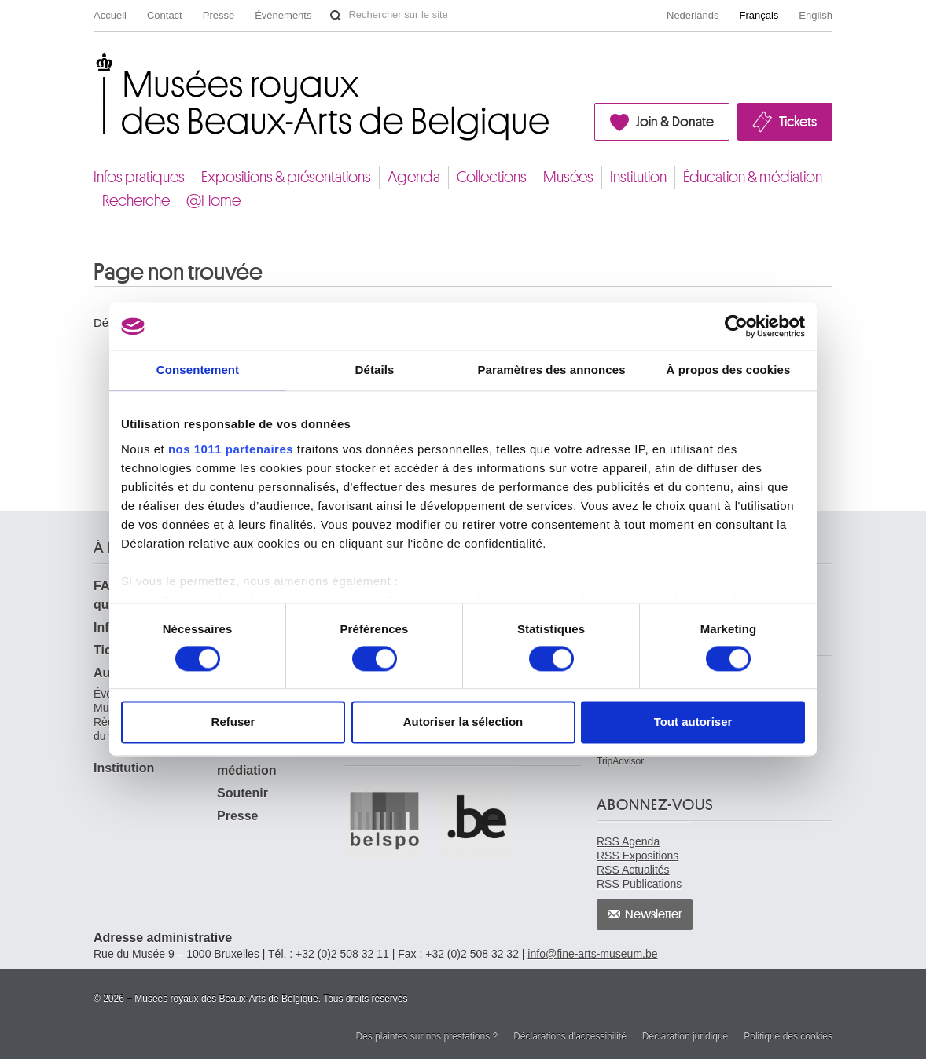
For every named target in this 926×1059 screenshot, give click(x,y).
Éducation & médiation (752, 177)
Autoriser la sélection (463, 722)
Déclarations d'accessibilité (570, 1036)
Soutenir (242, 793)
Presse (218, 15)
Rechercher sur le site (335, 15)
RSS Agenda (628, 841)
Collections (492, 177)
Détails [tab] (375, 369)
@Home (213, 200)
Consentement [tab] (197, 369)
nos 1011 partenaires (230, 449)
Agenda (414, 177)
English (815, 15)
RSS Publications (639, 884)
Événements (283, 15)
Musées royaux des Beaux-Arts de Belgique (95, 65)
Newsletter (653, 914)
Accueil (110, 15)
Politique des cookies (788, 1036)
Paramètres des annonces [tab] (551, 369)
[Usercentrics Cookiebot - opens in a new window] (736, 326)
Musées (568, 177)
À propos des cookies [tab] (729, 369)
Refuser (233, 722)
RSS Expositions (637, 855)
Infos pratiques (139, 177)
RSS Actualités (633, 869)
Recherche (136, 200)
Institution (638, 177)
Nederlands (693, 15)
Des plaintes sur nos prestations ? (426, 1036)
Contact (164, 15)
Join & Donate (675, 122)
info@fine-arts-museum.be (592, 953)
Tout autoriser (693, 722)
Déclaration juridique (685, 1036)
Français (759, 15)
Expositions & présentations (286, 177)
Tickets (798, 122)
